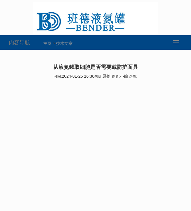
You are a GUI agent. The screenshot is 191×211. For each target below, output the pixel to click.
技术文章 (64, 43)
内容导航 (19, 42)
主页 (47, 43)
